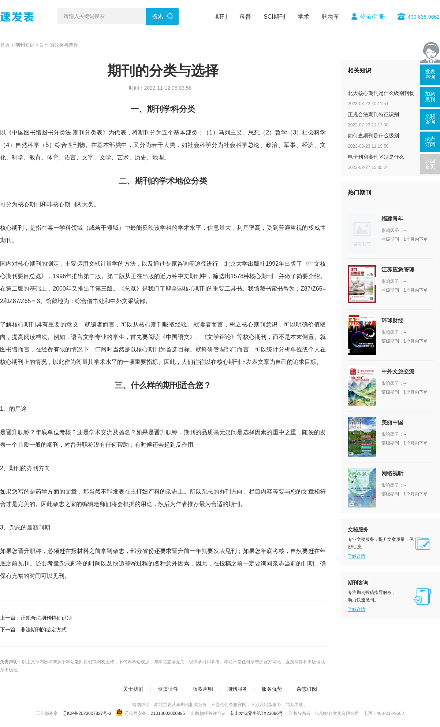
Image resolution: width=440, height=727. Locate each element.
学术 (303, 17)
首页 (5, 45)
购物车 (330, 17)
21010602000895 (168, 713)
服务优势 (272, 689)
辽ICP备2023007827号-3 (86, 713)
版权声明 (203, 689)
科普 (245, 17)
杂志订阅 (307, 689)
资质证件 (168, 689)
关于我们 (133, 689)
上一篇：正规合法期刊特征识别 (36, 618)
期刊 (221, 17)
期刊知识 (24, 45)
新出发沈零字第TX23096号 (256, 713)
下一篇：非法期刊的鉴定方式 (33, 629)
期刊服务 (237, 689)
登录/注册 (372, 17)
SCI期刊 (274, 17)
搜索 (158, 16)
